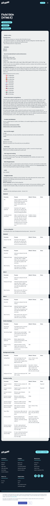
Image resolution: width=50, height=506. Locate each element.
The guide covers (6, 37)
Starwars (5, 50)
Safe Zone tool (6, 28)
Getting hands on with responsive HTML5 (12, 127)
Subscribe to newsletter (42, 453)
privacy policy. (14, 496)
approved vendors (41, 166)
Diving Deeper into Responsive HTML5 (11, 125)
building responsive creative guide (10, 108)
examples (9, 159)
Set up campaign (7, 22)
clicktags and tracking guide (25, 156)
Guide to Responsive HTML (37, 107)
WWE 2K (5, 49)
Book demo (5, 25)
